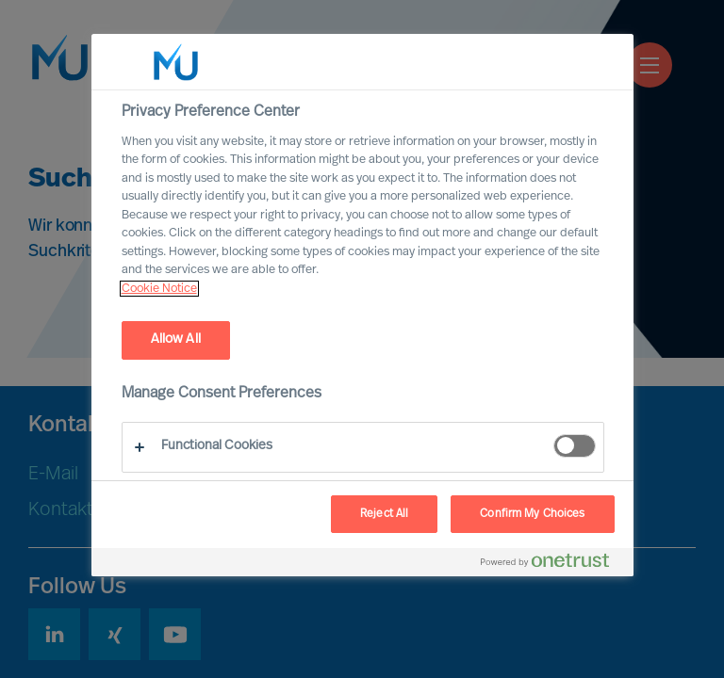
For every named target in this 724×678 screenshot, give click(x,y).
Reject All (384, 514)
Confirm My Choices (532, 514)
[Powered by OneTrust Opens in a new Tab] (552, 564)
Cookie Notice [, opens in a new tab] (159, 288)
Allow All (176, 339)
